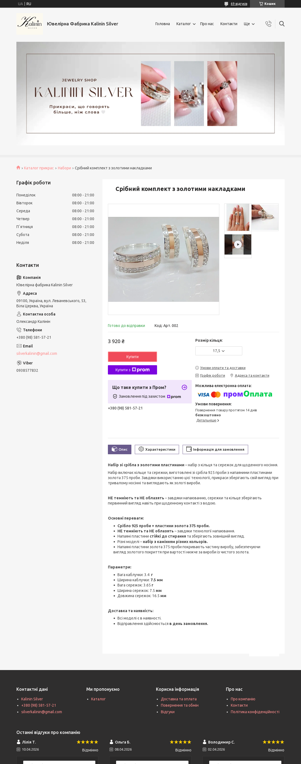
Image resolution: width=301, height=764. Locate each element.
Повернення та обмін (180, 705)
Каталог (183, 24)
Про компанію (243, 699)
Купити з (132, 369)
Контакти (228, 24)
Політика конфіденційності (255, 712)
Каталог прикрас (39, 168)
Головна (162, 24)
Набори (64, 168)
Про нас (207, 24)
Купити (132, 357)
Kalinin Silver (32, 699)
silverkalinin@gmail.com (36, 353)
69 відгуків (239, 3)
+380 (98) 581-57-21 (38, 705)
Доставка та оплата (179, 699)
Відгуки (168, 712)
